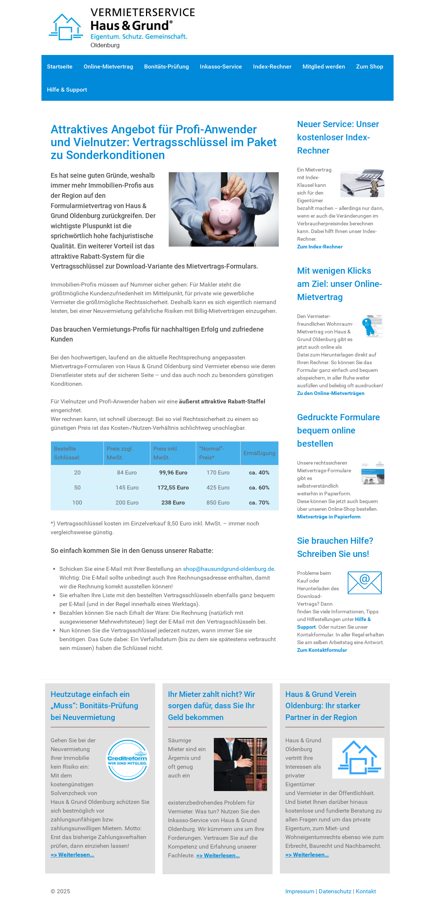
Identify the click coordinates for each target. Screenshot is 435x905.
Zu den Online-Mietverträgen (331, 393)
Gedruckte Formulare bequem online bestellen (338, 430)
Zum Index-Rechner (320, 247)
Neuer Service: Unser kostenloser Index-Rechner (338, 137)
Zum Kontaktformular (322, 650)
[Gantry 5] (129, 26)
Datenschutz (335, 891)
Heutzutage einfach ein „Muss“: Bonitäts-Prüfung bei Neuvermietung (94, 706)
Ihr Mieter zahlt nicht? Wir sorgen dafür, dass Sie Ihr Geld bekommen (211, 706)
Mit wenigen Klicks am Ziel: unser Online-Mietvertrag (339, 284)
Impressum (299, 891)
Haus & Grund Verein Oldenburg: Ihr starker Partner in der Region (322, 706)
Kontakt (366, 891)
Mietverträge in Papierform (329, 517)
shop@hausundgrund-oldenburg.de (228, 568)
